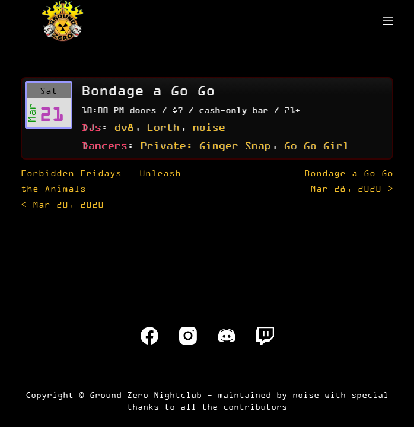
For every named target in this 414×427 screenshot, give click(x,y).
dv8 (123, 127)
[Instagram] (188, 336)
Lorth (163, 127)
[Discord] (226, 336)
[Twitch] (265, 336)
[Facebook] (149, 336)
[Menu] (388, 20)
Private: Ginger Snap (205, 145)
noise (208, 127)
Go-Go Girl (316, 145)
